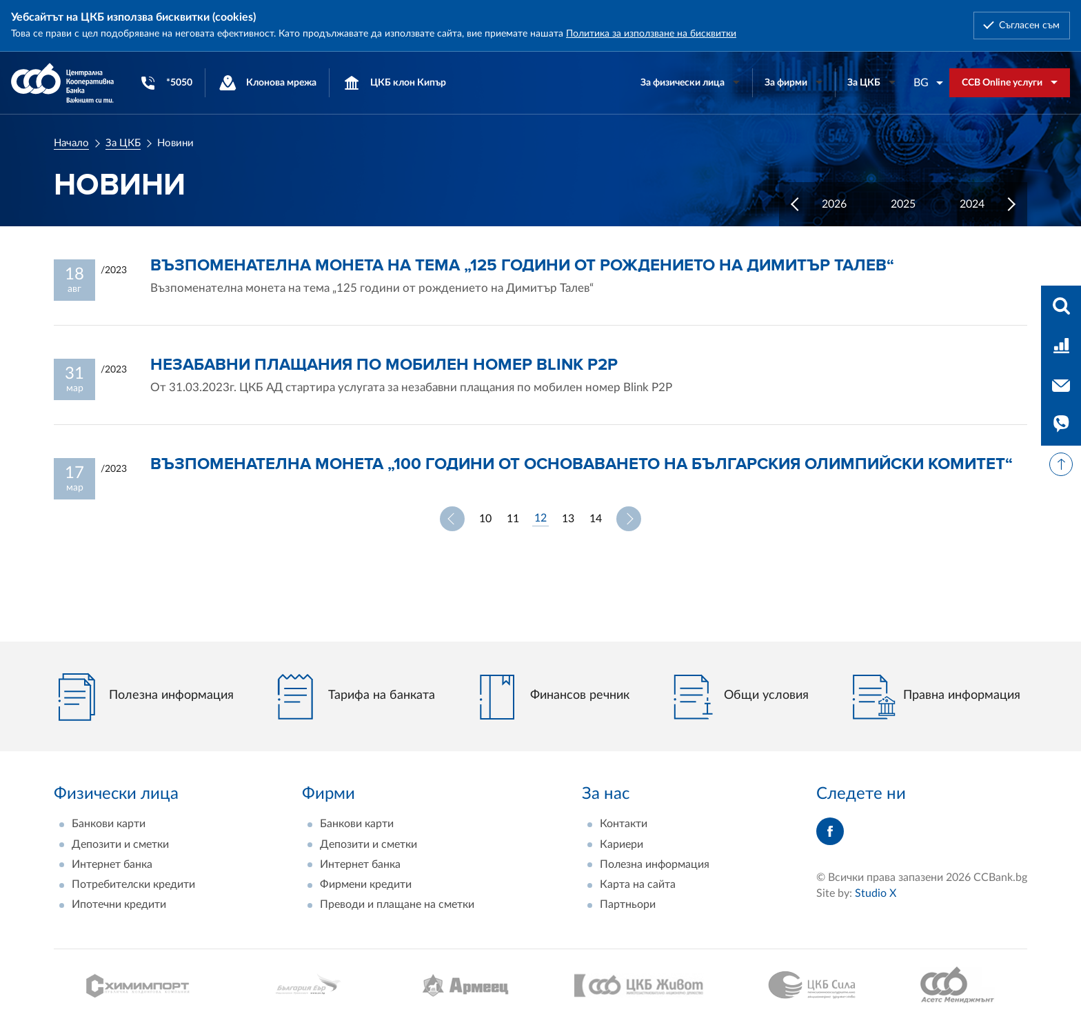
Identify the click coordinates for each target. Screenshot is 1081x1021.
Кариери (621, 844)
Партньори (628, 904)
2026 (834, 204)
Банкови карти (108, 823)
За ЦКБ (123, 143)
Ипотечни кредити (119, 904)
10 (485, 518)
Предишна (452, 518)
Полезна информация (654, 864)
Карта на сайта (638, 884)
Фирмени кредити (366, 884)
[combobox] (928, 82)
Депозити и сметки (120, 844)
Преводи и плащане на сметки (397, 904)
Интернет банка (112, 864)
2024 (972, 204)
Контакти (623, 823)
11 (513, 518)
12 (540, 518)
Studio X (875, 893)
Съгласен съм (1029, 25)
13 (568, 518)
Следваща (628, 518)
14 (595, 518)
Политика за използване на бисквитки (651, 34)
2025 (903, 204)
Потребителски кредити (133, 884)
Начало (71, 143)
